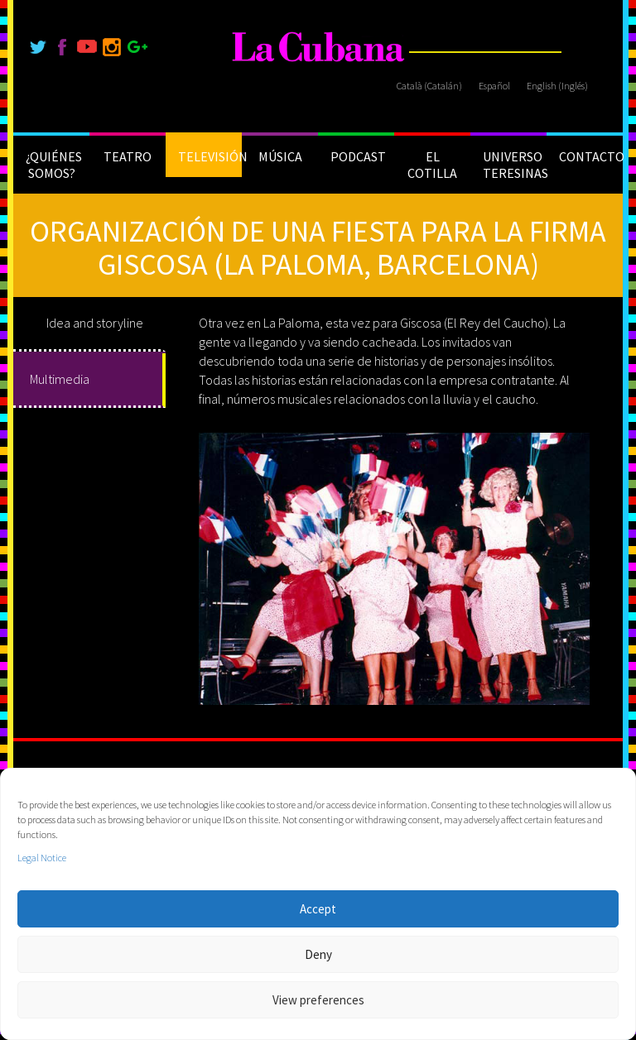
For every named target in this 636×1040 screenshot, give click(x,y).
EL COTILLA (432, 164)
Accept (318, 909)
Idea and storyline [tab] (94, 322)
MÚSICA (280, 156)
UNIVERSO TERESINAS (515, 164)
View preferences (318, 1000)
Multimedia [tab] (59, 379)
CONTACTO (591, 156)
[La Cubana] (318, 47)
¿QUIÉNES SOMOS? (54, 164)
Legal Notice (41, 857)
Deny (318, 954)
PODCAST (358, 156)
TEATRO (128, 156)
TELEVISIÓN (210, 156)
